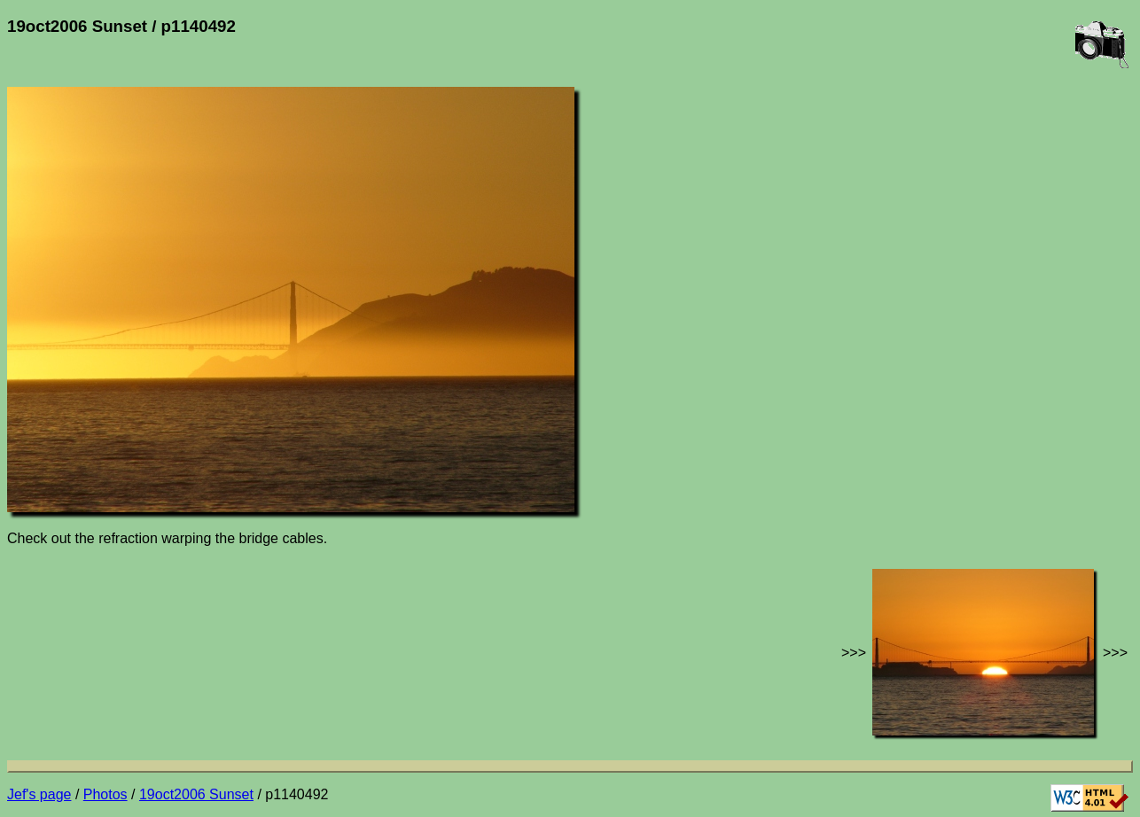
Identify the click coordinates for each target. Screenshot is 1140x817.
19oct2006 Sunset (196, 794)
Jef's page (39, 794)
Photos (105, 794)
